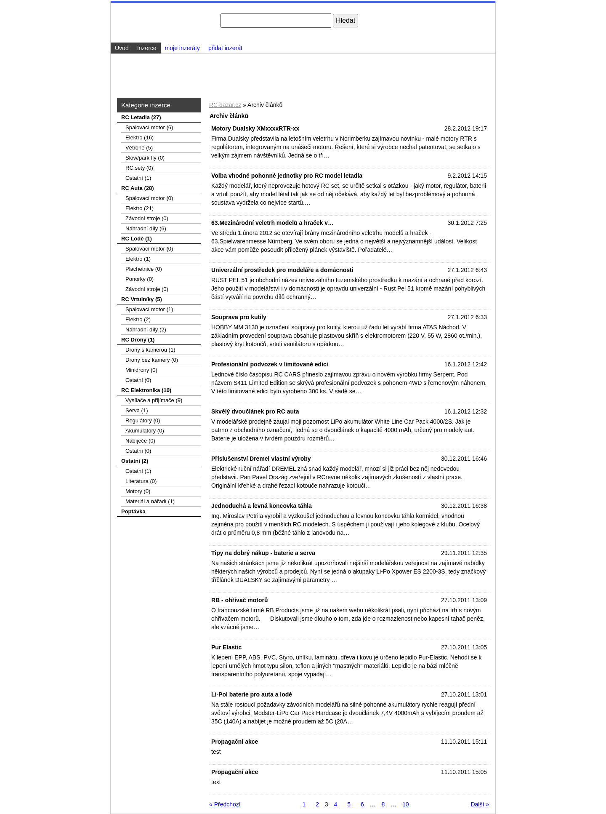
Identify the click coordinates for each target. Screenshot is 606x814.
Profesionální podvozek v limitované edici (269, 364)
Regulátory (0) (142, 420)
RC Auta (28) (137, 188)
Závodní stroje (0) (146, 218)
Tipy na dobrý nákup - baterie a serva (263, 553)
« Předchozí (225, 804)
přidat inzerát (225, 48)
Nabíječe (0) (140, 441)
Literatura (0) (141, 481)
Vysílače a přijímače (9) (153, 400)
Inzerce (147, 48)
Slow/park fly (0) (145, 158)
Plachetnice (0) (143, 269)
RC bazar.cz (225, 104)
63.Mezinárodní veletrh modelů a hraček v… (272, 222)
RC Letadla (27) (141, 117)
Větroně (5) (139, 147)
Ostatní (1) (138, 178)
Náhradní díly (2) (145, 329)
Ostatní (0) (138, 380)
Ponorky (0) (139, 279)
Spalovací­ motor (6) (149, 127)
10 (405, 804)
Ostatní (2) (134, 461)
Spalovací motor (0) (149, 198)
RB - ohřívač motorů (239, 600)
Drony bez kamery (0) (151, 360)
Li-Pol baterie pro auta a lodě (251, 694)
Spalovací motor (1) (149, 309)
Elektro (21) (139, 208)
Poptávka (133, 511)
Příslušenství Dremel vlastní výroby (261, 458)
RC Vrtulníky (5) (141, 299)
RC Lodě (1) (136, 238)
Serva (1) (136, 410)
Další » (479, 804)
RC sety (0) (139, 168)
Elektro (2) (138, 319)
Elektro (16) (139, 137)
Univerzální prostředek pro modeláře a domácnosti (282, 270)
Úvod (122, 48)
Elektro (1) (138, 259)
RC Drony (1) (137, 339)
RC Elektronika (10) (146, 390)
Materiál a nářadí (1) (150, 501)
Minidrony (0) (141, 370)
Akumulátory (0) (144, 430)
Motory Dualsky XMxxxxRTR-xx (255, 128)
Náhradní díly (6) (145, 228)
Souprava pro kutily (238, 317)
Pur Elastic (226, 647)
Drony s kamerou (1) (150, 350)
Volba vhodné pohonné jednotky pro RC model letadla (286, 175)
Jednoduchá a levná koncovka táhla (261, 505)
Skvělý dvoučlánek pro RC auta (255, 411)
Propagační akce (234, 741)
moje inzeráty (182, 48)
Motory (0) (137, 491)
